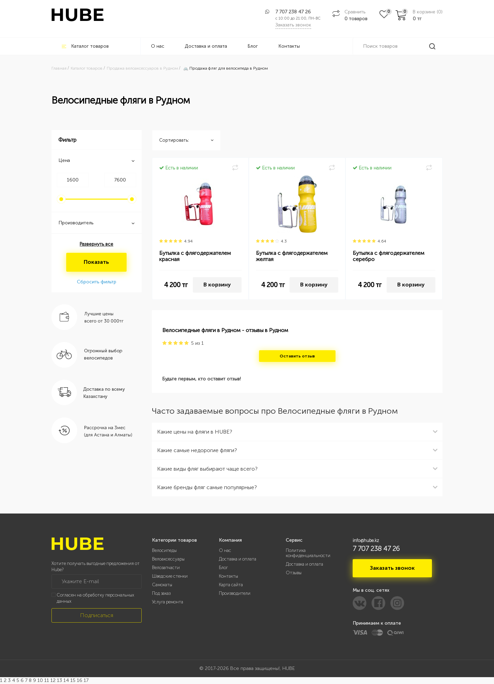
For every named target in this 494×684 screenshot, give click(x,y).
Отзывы (294, 572)
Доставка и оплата (206, 46)
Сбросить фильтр (96, 282)
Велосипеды (164, 550)
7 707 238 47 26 (293, 12)
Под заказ (161, 593)
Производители (234, 593)
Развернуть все (96, 244)
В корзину (217, 284)
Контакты (289, 46)
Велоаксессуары (168, 559)
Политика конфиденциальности (308, 553)
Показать (96, 262)
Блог (253, 46)
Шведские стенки (170, 576)
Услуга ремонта (167, 601)
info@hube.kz (366, 540)
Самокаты (162, 584)
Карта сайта (231, 584)
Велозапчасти (166, 567)
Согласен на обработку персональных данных (95, 598)
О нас (157, 46)
